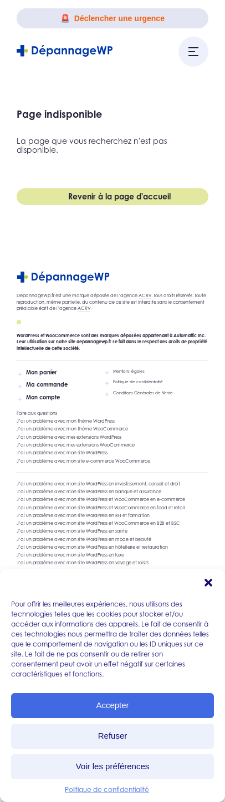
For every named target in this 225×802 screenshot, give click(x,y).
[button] (208, 582)
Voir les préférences (113, 766)
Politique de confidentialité (107, 789)
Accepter (112, 705)
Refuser (112, 735)
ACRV (145, 295)
